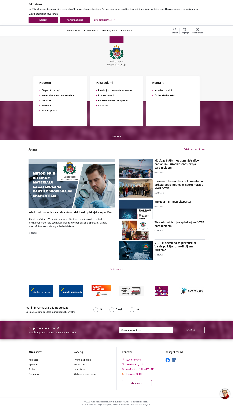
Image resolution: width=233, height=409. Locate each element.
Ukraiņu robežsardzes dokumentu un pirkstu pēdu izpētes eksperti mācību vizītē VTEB (179, 184)
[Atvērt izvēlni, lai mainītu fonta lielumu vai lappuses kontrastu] (197, 31)
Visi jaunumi (116, 269)
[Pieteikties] (190, 330)
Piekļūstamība (80, 364)
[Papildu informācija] (140, 374)
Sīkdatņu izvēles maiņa (85, 374)
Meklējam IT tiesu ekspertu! (173, 201)
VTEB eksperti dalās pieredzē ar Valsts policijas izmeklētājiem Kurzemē (175, 246)
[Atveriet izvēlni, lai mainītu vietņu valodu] (184, 31)
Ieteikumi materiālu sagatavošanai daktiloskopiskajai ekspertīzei (70, 212)
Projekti (32, 369)
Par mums (34, 374)
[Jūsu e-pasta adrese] (146, 330)
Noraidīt (43, 19)
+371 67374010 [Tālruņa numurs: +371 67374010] (133, 359)
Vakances (33, 359)
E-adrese (130, 374)
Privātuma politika (82, 359)
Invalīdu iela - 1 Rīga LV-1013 (140, 369)
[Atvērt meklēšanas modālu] (175, 31)
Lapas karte (79, 369)
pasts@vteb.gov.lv (135, 364)
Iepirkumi (33, 364)
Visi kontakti (137, 383)
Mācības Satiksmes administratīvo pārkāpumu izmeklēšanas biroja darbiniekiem (177, 164)
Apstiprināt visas (75, 19)
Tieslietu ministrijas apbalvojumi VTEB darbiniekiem (179, 224)
